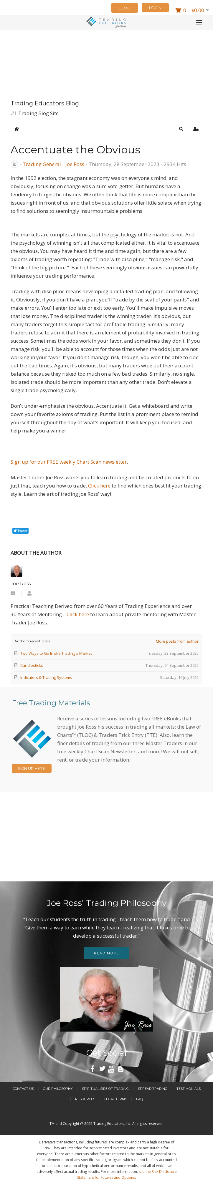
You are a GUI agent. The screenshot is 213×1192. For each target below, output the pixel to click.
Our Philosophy (58, 1089)
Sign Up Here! (32, 768)
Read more (106, 953)
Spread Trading (152, 1089)
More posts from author (177, 641)
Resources (85, 1099)
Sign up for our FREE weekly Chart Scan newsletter (69, 461)
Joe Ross (74, 164)
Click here (100, 485)
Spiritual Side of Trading (105, 1089)
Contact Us (23, 1089)
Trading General (42, 164)
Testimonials (188, 1089)
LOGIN (155, 7)
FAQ (139, 1099)
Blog (124, 8)
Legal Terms (115, 1099)
